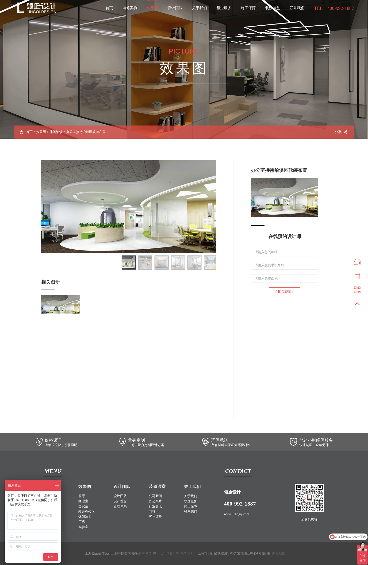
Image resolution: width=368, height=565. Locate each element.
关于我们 (199, 8)
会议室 (83, 506)
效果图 (152, 8)
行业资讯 (155, 506)
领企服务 (223, 8)
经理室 (83, 501)
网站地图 (278, 553)
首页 (109, 8)
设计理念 (120, 501)
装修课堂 (272, 8)
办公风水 (155, 501)
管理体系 (120, 506)
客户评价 (155, 516)
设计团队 (175, 8)
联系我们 (297, 8)
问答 (152, 511)
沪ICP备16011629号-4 (176, 553)
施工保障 (248, 8)
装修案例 (130, 8)
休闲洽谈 (56, 132)
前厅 (81, 496)
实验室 (83, 527)
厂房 (81, 522)
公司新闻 (155, 496)
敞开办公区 (86, 511)
